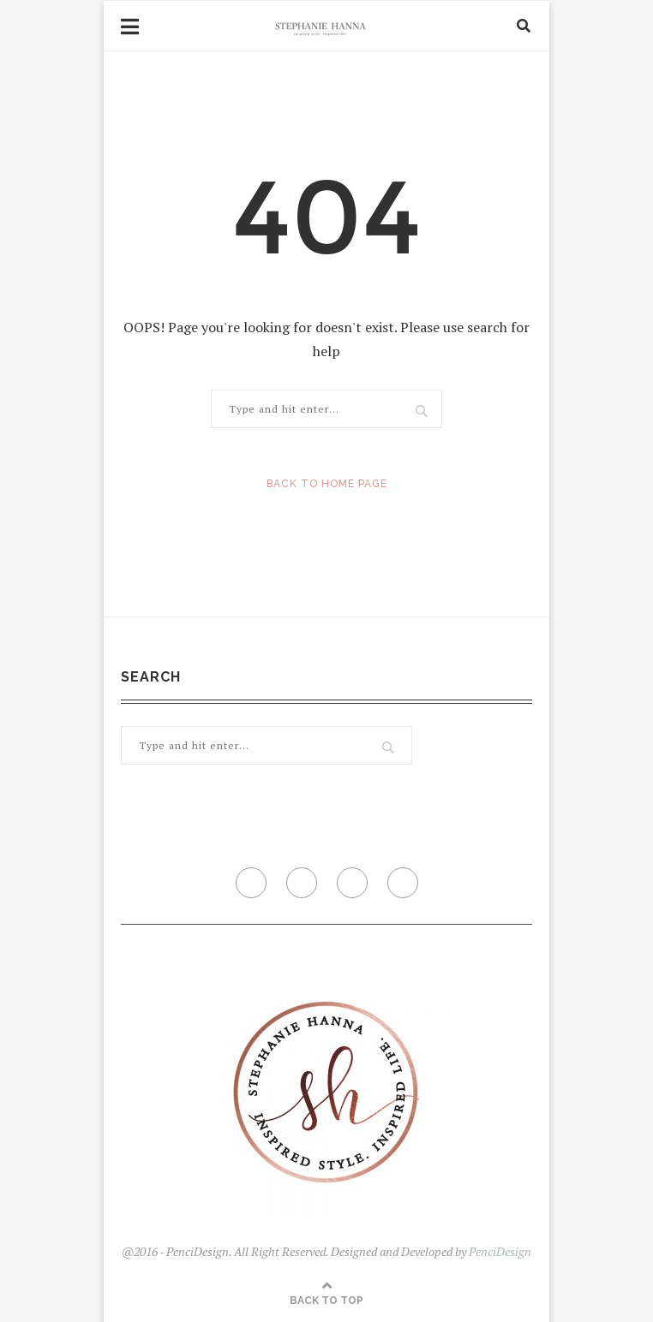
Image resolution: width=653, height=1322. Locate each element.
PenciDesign (500, 1251)
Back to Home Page (327, 484)
